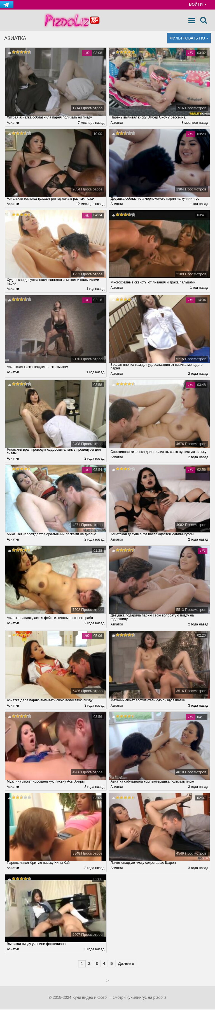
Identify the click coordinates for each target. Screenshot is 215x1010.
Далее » (126, 964)
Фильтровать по (189, 38)
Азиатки (13, 123)
